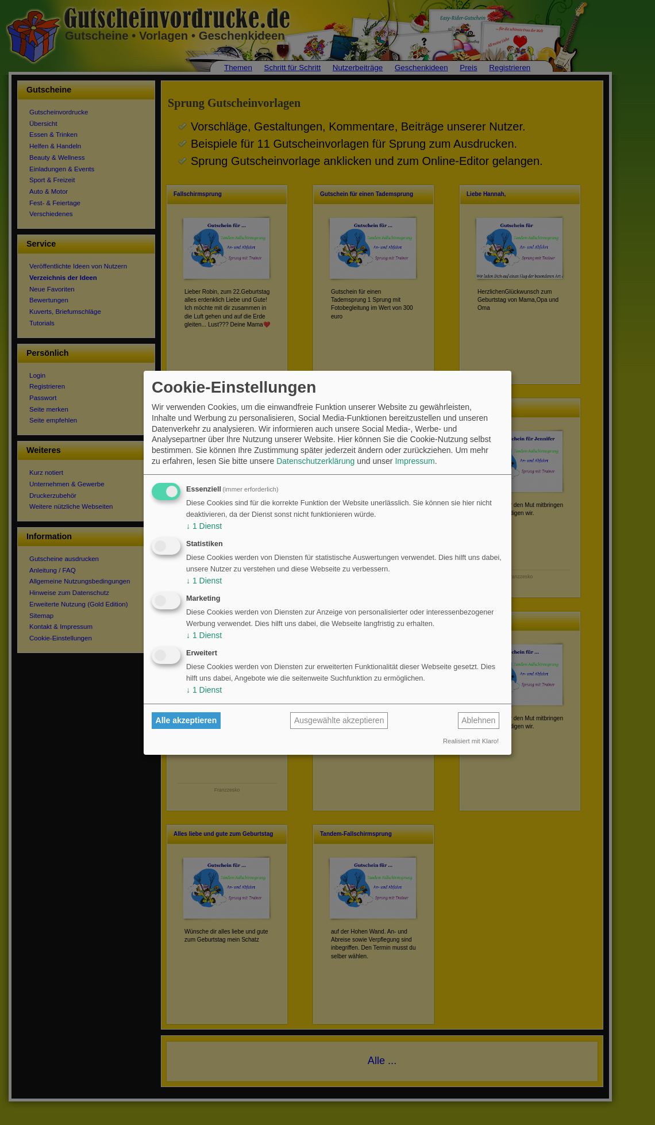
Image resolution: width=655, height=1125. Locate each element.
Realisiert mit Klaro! (471, 741)
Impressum (414, 461)
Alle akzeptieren (186, 720)
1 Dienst (204, 526)
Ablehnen (478, 720)
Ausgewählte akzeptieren (339, 720)
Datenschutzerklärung (315, 461)
